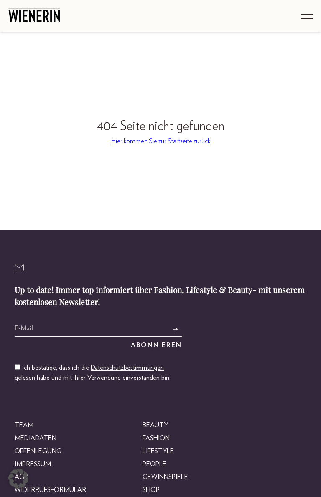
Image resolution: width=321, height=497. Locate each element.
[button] (18, 478)
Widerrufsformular (50, 490)
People (154, 464)
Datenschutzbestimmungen (127, 367)
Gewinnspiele (165, 477)
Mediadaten (35, 438)
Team (24, 425)
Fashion (156, 438)
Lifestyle (158, 451)
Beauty (155, 425)
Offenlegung (38, 451)
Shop (151, 490)
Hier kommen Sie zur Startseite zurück (160, 141)
